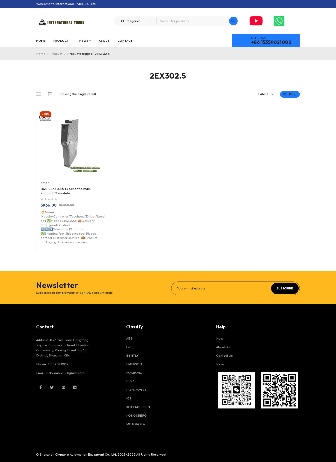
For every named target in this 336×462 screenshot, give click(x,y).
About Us (223, 347)
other (45, 183)
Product (56, 54)
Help (220, 338)
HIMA (130, 381)
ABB (129, 338)
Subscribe (285, 288)
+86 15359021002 (271, 42)
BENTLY (132, 355)
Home (41, 54)
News (220, 364)
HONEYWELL (136, 390)
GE (128, 347)
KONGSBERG (136, 415)
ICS (128, 398)
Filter (293, 94)
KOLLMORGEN (138, 407)
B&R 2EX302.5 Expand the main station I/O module (66, 191)
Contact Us (224, 355)
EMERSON (134, 364)
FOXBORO (134, 373)
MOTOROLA (135, 424)
